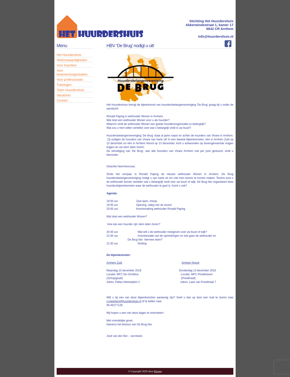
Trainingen (64, 85)
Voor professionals (70, 79)
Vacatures (64, 95)
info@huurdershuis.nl (215, 36)
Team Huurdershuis (70, 90)
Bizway (158, 371)
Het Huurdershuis (69, 55)
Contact (62, 100)
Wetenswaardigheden (72, 60)
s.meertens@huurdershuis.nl (123, 301)
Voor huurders (67, 65)
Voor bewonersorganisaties (72, 72)
